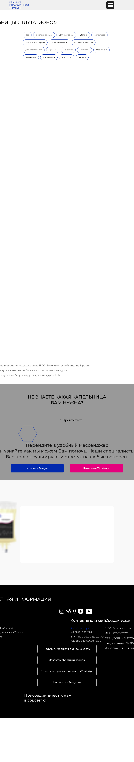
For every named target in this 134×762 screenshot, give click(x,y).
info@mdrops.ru (82, 628)
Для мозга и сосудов (35, 42)
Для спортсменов (34, 50)
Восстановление (59, 42)
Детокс (83, 35)
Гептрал (82, 57)
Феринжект (101, 50)
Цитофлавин (49, 57)
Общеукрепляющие (83, 42)
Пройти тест (72, 420)
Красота (53, 50)
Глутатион (84, 50)
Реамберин (31, 57)
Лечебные (68, 50)
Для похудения (66, 35)
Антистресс (99, 35)
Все (27, 35)
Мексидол (66, 57)
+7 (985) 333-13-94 (82, 632)
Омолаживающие (44, 35)
